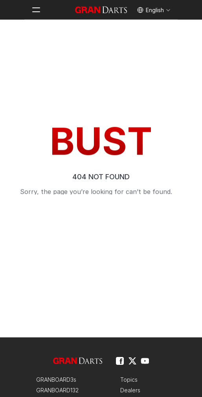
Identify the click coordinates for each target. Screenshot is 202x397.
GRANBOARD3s (56, 379)
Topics (129, 379)
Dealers (130, 390)
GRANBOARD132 (57, 390)
